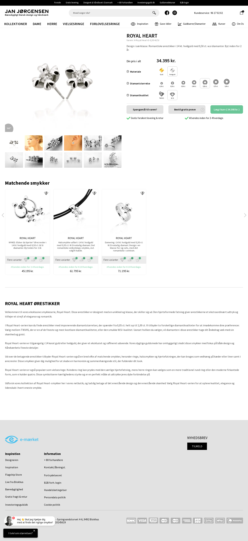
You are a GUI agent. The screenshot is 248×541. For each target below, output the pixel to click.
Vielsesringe (73, 24)
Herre (52, 24)
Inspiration (11, 467)
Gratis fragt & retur (16, 496)
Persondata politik (55, 497)
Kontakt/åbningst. (55, 467)
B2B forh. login (52, 482)
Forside (57, 2)
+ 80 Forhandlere (125, 2)
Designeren (11, 460)
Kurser (218, 23)
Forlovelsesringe (105, 24)
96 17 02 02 (217, 13)
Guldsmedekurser (167, 2)
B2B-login (184, 2)
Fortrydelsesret (53, 475)
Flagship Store (13, 474)
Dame (37, 24)
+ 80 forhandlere (53, 460)
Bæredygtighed (14, 489)
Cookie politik (52, 504)
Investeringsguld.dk (146, 2)
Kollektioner (15, 24)
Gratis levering (72, 2)
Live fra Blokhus (14, 482)
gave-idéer (163, 23)
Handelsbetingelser (55, 490)
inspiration (139, 23)
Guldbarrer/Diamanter (192, 23)
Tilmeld (197, 446)
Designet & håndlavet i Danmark (97, 2)
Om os (238, 23)
